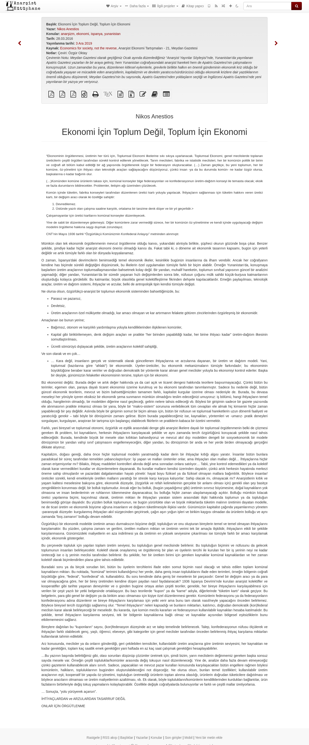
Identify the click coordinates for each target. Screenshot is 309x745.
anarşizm (67, 34)
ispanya (96, 34)
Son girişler (173, 737)
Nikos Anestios (68, 29)
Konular (156, 737)
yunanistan (112, 34)
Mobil (188, 737)
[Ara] (267, 6)
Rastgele (93, 737)
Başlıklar (126, 737)
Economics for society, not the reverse (88, 48)
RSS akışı (109, 737)
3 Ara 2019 (84, 43)
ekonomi (82, 34)
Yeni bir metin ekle (208, 737)
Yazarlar (142, 737)
